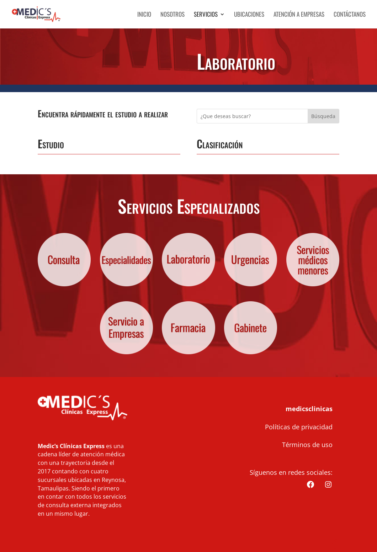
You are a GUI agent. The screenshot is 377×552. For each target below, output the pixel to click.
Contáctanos (350, 15)
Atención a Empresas (299, 15)
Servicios (206, 15)
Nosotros (172, 15)
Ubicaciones (249, 15)
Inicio (144, 15)
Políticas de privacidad (299, 427)
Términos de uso (307, 444)
